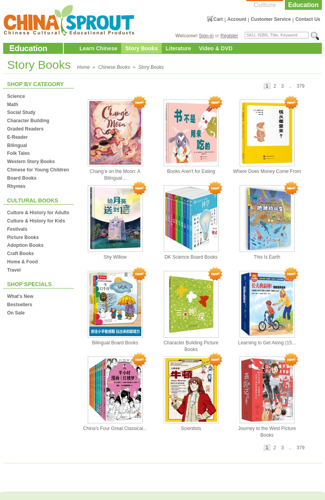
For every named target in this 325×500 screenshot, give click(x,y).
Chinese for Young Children (38, 170)
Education (303, 5)
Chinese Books (114, 67)
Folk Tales (18, 153)
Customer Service (271, 19)
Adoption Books (25, 245)
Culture (265, 5)
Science (16, 96)
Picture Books (23, 237)
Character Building (28, 120)
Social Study (21, 112)
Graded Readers (25, 129)
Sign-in (206, 36)
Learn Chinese (98, 48)
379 (301, 86)
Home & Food (22, 262)
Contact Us (307, 19)
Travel (14, 270)
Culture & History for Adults (38, 212)
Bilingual (17, 145)
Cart (218, 19)
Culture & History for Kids (36, 221)
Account (236, 19)
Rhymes (16, 186)
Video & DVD (216, 48)
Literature (178, 48)
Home (83, 67)
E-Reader (17, 137)
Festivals (17, 229)
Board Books (22, 178)
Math (12, 104)
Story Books (141, 48)
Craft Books (20, 253)
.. (290, 86)
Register (229, 36)
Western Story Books (31, 161)
